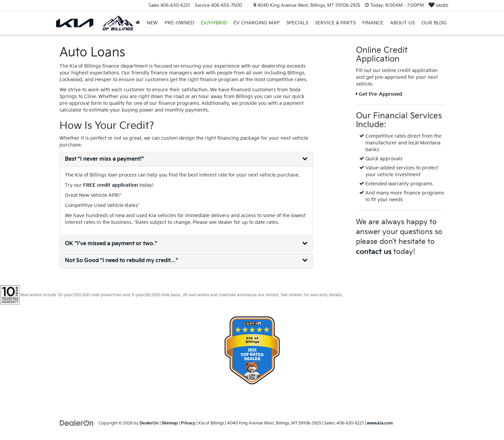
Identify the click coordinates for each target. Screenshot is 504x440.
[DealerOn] (76, 423)
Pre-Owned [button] (179, 23)
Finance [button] (372, 23)
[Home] (137, 23)
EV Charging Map (257, 23)
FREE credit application (110, 185)
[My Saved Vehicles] (438, 5)
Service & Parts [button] (335, 23)
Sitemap (170, 423)
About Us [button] (402, 23)
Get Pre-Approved (379, 94)
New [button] (152, 23)
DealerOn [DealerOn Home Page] (149, 423)
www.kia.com (380, 423)
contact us (373, 252)
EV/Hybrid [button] (214, 23)
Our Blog (434, 23)
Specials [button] (297, 23)
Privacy (188, 423)
